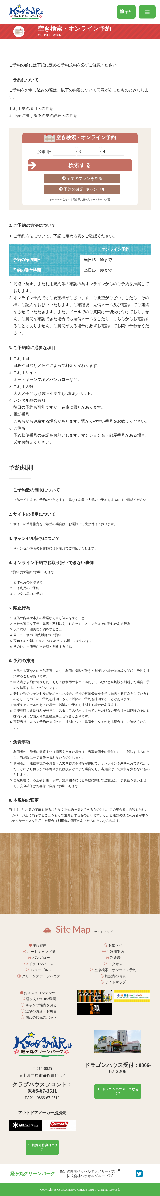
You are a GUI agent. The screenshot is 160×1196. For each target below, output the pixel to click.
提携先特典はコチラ (42, 1147)
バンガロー (39, 958)
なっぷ (66, 199)
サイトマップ (113, 982)
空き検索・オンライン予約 (113, 970)
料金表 (113, 958)
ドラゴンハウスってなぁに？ (118, 1091)
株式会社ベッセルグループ (90, 1176)
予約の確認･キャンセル (82, 189)
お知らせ (113, 945)
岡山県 (76, 199)
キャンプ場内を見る (39, 1005)
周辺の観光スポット (39, 1017)
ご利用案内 (113, 952)
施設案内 (38, 945)
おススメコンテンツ (38, 993)
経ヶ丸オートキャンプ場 (96, 199)
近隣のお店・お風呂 (39, 1011)
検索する (80, 165)
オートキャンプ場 (39, 952)
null (88, 151)
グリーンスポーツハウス (38, 976)
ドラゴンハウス (38, 964)
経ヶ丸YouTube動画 (39, 999)
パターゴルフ (39, 970)
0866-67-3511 (42, 1091)
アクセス (113, 964)
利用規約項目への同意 (33, 108)
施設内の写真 (113, 976)
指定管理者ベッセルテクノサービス (90, 1171)
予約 (126, 11)
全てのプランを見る (82, 178)
